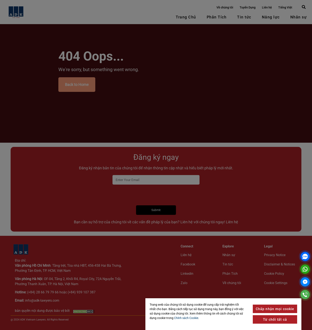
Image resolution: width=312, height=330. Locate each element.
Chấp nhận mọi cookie (275, 309)
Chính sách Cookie (186, 318)
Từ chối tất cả (275, 320)
